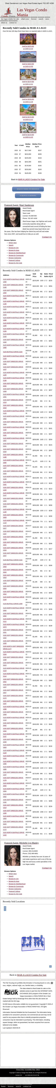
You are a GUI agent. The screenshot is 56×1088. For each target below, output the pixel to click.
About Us (4, 23)
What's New (25, 19)
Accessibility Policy (30, 1069)
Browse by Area (14, 250)
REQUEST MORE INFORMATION (28, 189)
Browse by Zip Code (15, 263)
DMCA (38, 1069)
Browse (33, 19)
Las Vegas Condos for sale (10, 19)
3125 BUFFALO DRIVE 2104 (12, 352)
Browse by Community (16, 255)
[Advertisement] (27, 1049)
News (47, 19)
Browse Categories (15, 258)
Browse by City (14, 248)
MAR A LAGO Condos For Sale (31, 179)
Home (3, 1086)
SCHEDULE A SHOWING (28, 195)
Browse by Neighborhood (17, 253)
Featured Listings (14, 260)
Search (41, 19)
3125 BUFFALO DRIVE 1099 (12, 604)
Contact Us (13, 23)
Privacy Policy (20, 1069)
